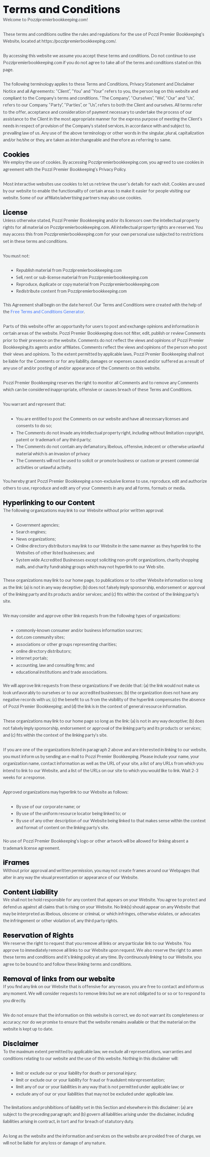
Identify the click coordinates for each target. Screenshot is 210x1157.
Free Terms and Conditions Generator (47, 311)
